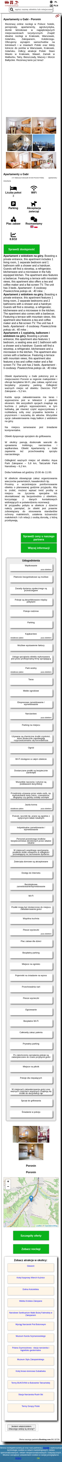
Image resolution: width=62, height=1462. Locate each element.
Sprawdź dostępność (21, 249)
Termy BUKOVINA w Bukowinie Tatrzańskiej (30, 1383)
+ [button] (8, 1181)
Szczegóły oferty (31, 1235)
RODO (18, 1458)
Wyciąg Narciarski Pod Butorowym (31, 1324)
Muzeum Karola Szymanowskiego (31, 1336)
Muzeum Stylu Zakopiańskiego (30, 1359)
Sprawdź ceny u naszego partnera (38, 538)
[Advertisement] (31, 89)
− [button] (8, 1186)
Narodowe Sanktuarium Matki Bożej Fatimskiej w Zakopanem (30, 1314)
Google (46, 1448)
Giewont (30, 1266)
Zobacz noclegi (31, 1249)
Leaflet (38, 1226)
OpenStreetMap (51, 1226)
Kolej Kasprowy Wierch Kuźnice (31, 1278)
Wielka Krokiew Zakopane (30, 1301)
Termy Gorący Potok (31, 1406)
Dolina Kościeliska (31, 1289)
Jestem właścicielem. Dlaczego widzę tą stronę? (21, 1427)
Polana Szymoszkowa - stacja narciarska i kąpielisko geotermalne (30, 1349)
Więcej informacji (39, 548)
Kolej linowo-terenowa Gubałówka (31, 1371)
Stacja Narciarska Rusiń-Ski (30, 1394)
